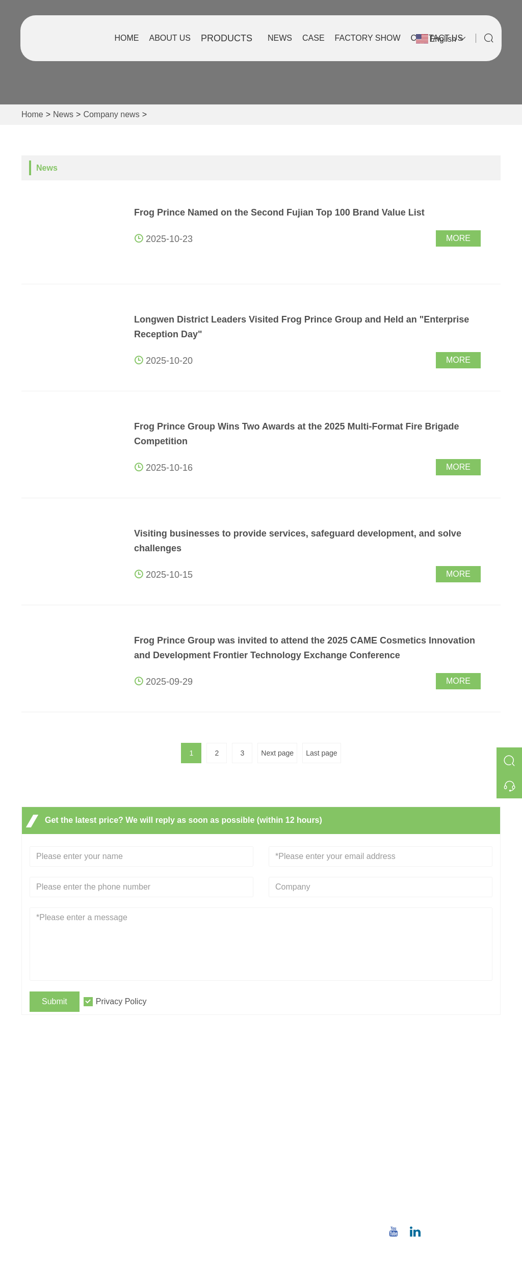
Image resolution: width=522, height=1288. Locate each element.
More (458, 238)
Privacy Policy (121, 1001)
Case (313, 38)
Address (434, 1084)
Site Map (169, 1175)
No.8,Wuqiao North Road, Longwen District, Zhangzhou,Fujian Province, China (444, 1120)
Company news (111, 114)
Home (127, 38)
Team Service (178, 1126)
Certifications (176, 1159)
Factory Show (368, 38)
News (280, 38)
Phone (428, 1197)
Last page (321, 753)
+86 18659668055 (443, 1209)
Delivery (168, 1110)
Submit (54, 1001)
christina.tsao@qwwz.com (447, 1177)
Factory (282, 1143)
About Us (170, 38)
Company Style (297, 1126)
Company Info (294, 1110)
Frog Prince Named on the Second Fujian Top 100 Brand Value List (279, 212)
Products (226, 38)
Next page (277, 753)
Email (425, 1165)
